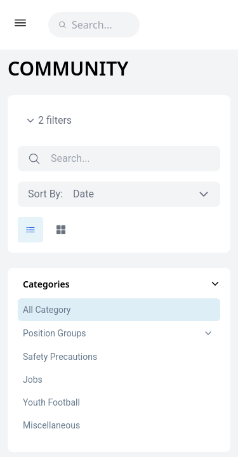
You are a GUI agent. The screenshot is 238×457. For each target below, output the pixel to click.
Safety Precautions (60, 357)
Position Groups (54, 333)
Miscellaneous (51, 425)
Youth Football (51, 402)
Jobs (33, 379)
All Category (46, 310)
